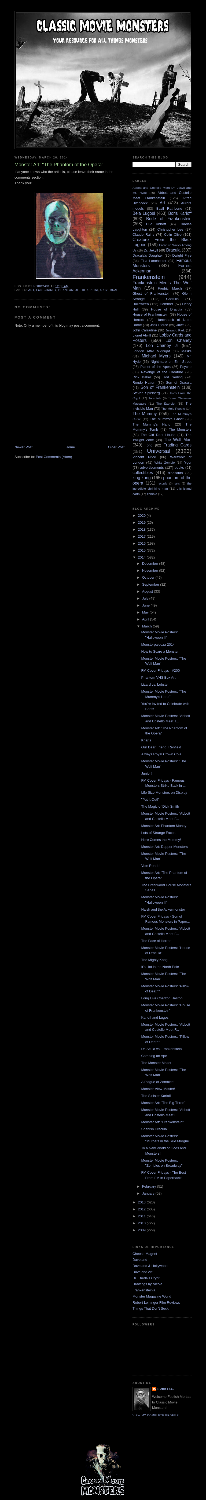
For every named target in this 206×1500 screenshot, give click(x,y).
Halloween (141, 304)
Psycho (186, 367)
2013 (142, 1202)
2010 (142, 1223)
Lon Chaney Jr (162, 345)
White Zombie (164, 462)
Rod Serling (172, 377)
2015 (142, 550)
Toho (148, 445)
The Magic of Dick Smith (160, 806)
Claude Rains (143, 234)
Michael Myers (156, 356)
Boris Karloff (180, 213)
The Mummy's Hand (152, 424)
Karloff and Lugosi (155, 1017)
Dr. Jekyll (151, 250)
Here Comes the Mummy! (161, 840)
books (179, 467)
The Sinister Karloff (156, 1096)
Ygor (188, 462)
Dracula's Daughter (148, 255)
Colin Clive (173, 234)
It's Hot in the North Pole (160, 967)
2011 (142, 1216)
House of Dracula (166, 309)
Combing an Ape (154, 1056)
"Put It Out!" (150, 799)
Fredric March (170, 288)
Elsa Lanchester (154, 261)
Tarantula (155, 398)
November (150, 570)
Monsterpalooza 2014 (158, 644)
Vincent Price (144, 457)
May (146, 612)
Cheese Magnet (145, 1254)
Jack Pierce (159, 325)
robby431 (165, 1388)
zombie (152, 494)
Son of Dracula (179, 382)
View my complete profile (156, 1415)
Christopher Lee (170, 229)
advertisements (152, 467)
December (150, 563)
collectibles (143, 472)
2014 (142, 557)
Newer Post (23, 447)
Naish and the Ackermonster (163, 909)
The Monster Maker (156, 1063)
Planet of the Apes (155, 367)
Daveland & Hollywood (150, 1266)
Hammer (166, 304)
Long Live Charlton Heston (161, 998)
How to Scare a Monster (159, 651)
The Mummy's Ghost (167, 419)
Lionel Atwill (142, 335)
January (149, 1193)
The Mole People (173, 408)
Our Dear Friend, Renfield (161, 747)
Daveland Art (142, 1272)
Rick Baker (142, 377)
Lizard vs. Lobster (155, 684)
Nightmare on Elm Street (171, 362)
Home (70, 447)
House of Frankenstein (150, 314)
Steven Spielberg (146, 393)
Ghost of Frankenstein (151, 293)
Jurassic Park (175, 330)
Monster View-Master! (158, 1089)
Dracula (173, 250)
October (149, 577)
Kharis (146, 740)
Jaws (180, 325)
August (148, 591)
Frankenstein (149, 277)
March (147, 626)
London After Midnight (151, 351)
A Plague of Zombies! (157, 1082)
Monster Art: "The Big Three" (163, 1103)
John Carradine (145, 330)
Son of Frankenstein (160, 387)
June (146, 605)
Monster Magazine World (152, 1296)
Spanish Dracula (154, 1129)
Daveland (140, 1260)
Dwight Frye (182, 255)
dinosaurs (175, 473)
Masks (186, 351)
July (145, 598)
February (149, 1186)
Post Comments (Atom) (54, 457)
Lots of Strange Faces (158, 833)
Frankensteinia (144, 1290)
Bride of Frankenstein (169, 218)
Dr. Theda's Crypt (146, 1278)
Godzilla (172, 299)
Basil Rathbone (169, 208)
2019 (142, 522)
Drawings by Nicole (147, 1284)
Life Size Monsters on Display (164, 792)
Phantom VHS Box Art (158, 677)
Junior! (146, 773)
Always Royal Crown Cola (161, 754)
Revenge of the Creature (162, 372)
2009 (142, 1230)
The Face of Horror (156, 941)
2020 (142, 515)
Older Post (116, 447)
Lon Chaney (46, 290)
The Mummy (145, 413)
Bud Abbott (156, 224)
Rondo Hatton (144, 382)
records (162, 483)
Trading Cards (178, 445)
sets (177, 483)
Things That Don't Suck (150, 1308)
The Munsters (180, 429)
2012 (142, 1209)
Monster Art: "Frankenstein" (162, 1122)
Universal (109, 290)
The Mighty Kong (154, 960)
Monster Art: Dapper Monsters (164, 847)
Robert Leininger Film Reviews (156, 1303)
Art (31, 290)
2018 (142, 529)
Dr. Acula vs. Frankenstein (161, 1049)
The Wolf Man (178, 439)
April (146, 619)
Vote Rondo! (150, 866)
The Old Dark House (158, 435)
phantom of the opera (78, 290)
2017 (142, 536)
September (151, 584)
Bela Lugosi (144, 213)
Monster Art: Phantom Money (163, 826)
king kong (142, 477)
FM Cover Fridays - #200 (160, 670)
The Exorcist (165, 403)
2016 (142, 543)
